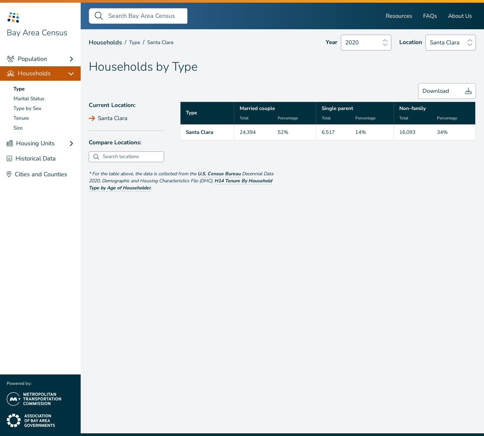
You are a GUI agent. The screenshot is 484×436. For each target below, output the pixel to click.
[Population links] (74, 59)
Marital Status (28, 98)
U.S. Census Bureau (219, 174)
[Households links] (74, 73)
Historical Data (31, 158)
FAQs (430, 16)
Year (331, 42)
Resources (399, 16)
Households (29, 73)
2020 (352, 42)
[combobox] (132, 156)
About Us (460, 16)
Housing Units (31, 143)
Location (410, 42)
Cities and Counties (37, 174)
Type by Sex (27, 108)
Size (18, 127)
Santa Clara (444, 42)
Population (27, 59)
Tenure (21, 118)
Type (19, 88)
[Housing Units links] (74, 143)
